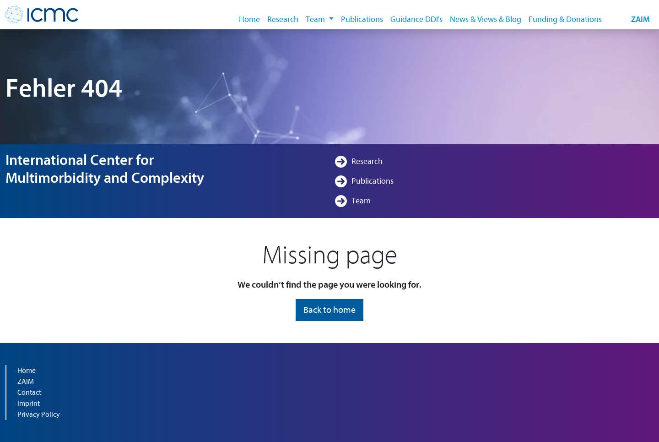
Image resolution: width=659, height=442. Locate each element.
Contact (29, 392)
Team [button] (316, 19)
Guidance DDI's (416, 19)
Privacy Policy (38, 414)
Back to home (329, 310)
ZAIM (640, 19)
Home (249, 19)
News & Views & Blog (485, 19)
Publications (362, 19)
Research (282, 19)
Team (361, 201)
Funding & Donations (565, 19)
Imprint (28, 403)
